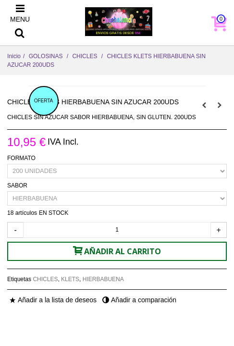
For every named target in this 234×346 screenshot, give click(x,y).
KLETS (70, 279)
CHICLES (45, 279)
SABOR (18, 185)
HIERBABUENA (103, 279)
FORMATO (22, 158)
